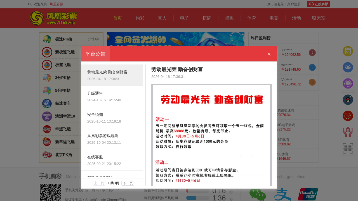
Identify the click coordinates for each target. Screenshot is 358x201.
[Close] (269, 54)
